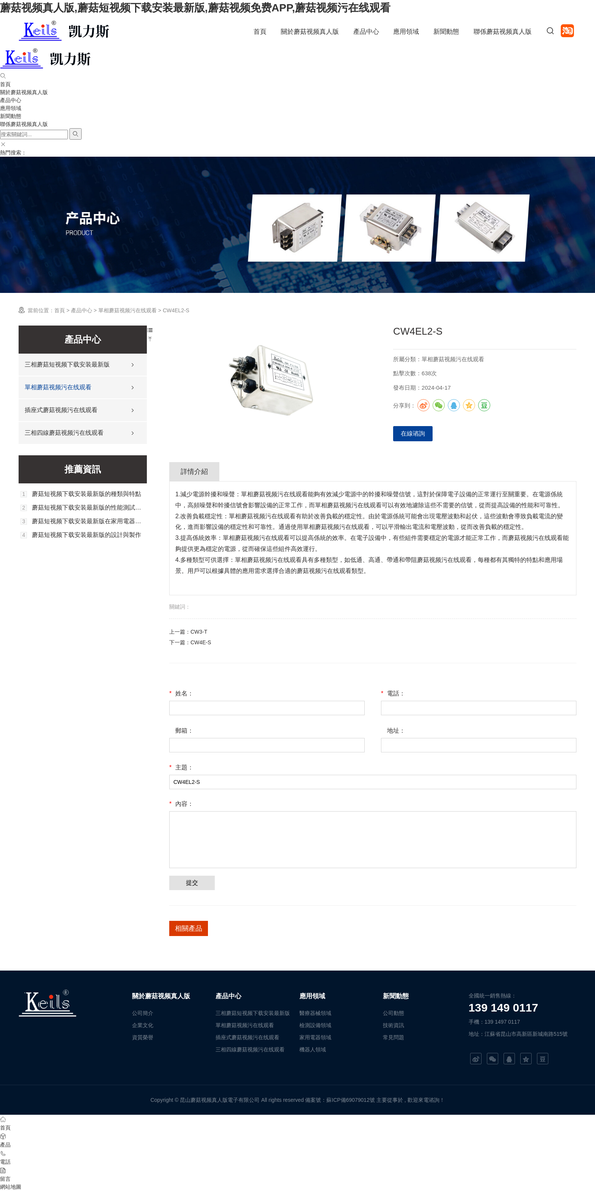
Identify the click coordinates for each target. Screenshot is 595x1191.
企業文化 (142, 1025)
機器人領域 (312, 1049)
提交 (192, 882)
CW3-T (198, 632)
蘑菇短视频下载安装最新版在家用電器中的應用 (89, 521)
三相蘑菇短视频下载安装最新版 (67, 364)
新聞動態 (446, 31)
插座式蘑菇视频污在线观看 (61, 410)
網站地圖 (10, 1187)
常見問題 (393, 1037)
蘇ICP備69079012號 (350, 1100)
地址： (396, 730)
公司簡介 (142, 1013)
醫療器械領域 (315, 1013)
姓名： (181, 693)
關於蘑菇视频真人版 (310, 31)
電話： (393, 693)
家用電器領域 (315, 1037)
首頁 (259, 31)
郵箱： (184, 730)
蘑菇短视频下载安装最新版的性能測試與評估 (89, 508)
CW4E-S (200, 642)
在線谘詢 (413, 433)
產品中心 (366, 31)
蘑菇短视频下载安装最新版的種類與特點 (86, 494)
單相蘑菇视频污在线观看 (127, 310)
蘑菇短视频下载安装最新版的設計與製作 (86, 535)
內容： (181, 804)
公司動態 (393, 1013)
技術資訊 (393, 1025)
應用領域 (406, 31)
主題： (181, 767)
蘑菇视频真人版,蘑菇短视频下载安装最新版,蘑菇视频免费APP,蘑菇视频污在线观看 (195, 8)
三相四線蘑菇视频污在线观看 (64, 433)
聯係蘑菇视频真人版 (503, 31)
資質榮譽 (142, 1037)
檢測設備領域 (315, 1025)
